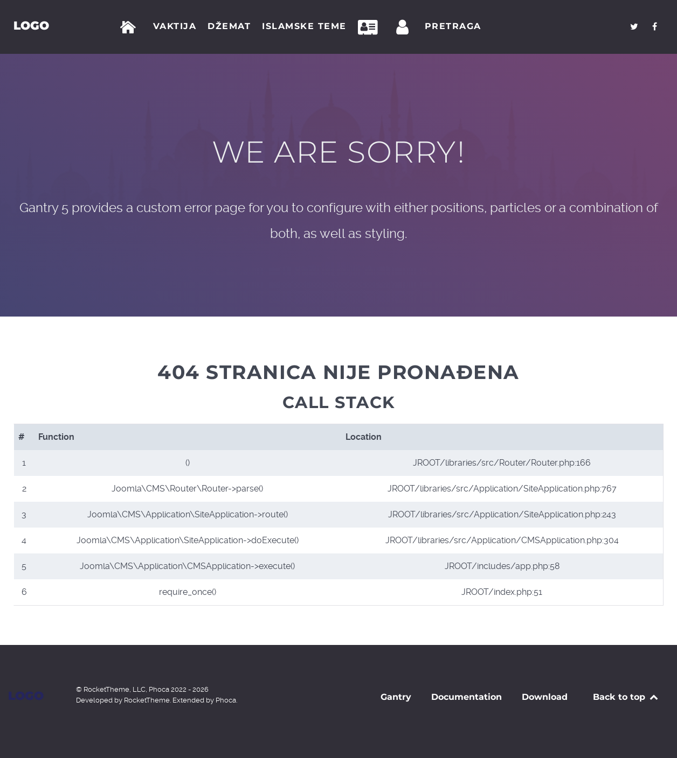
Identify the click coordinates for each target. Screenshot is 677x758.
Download (545, 697)
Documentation (466, 697)
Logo (31, 25)
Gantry (396, 697)
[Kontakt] (371, 27)
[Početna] (130, 27)
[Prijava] (404, 27)
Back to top (626, 697)
